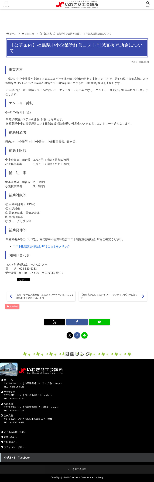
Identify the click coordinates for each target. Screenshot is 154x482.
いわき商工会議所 (77, 469)
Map (57, 383)
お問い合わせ (11, 437)
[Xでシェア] (54, 322)
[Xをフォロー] (70, 335)
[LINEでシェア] (99, 322)
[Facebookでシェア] (76, 322)
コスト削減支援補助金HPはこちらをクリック (41, 246)
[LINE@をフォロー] (84, 335)
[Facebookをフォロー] (77, 335)
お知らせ (12, 306)
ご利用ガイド (11, 442)
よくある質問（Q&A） (15, 432)
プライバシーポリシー (15, 447)
